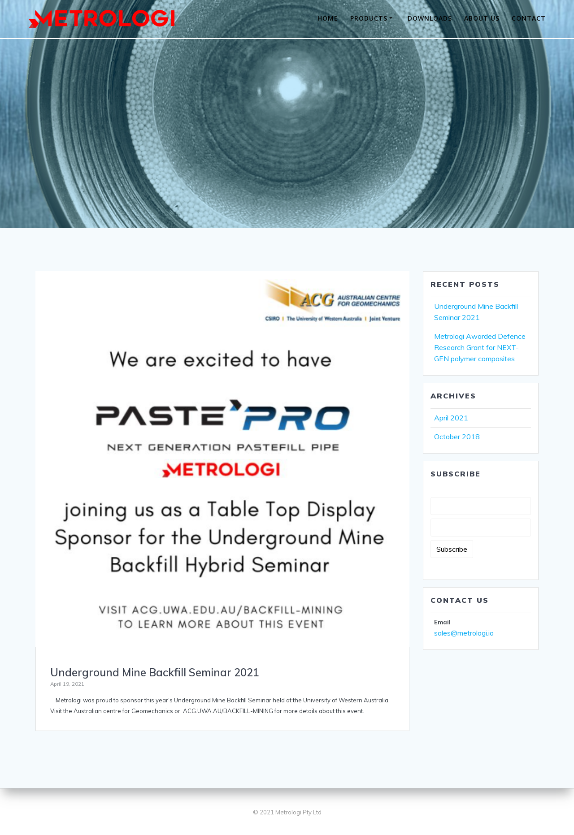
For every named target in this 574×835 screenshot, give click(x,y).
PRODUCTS (368, 18)
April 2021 (451, 417)
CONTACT (529, 18)
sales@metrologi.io (464, 632)
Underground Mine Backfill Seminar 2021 (154, 672)
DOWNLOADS (430, 18)
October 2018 (457, 436)
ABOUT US (482, 18)
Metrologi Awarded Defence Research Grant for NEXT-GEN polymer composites (480, 347)
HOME (327, 18)
